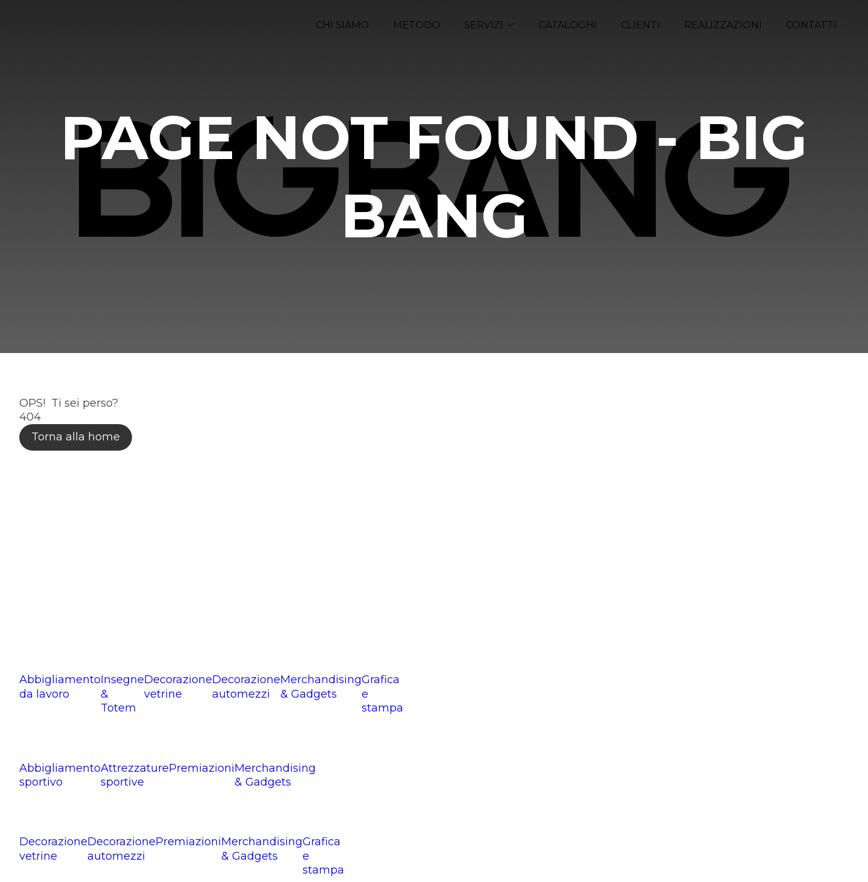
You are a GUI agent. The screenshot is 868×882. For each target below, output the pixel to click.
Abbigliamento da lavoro (60, 686)
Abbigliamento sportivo (60, 775)
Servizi (489, 25)
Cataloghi (568, 25)
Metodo (416, 25)
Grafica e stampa (382, 694)
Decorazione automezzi (246, 686)
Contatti (811, 25)
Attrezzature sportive (135, 775)
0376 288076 (75, 595)
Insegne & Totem (122, 694)
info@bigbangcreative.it (125, 620)
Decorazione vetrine (178, 686)
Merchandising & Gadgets (321, 686)
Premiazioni (201, 768)
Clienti (640, 25)
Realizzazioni (723, 25)
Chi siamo (342, 25)
